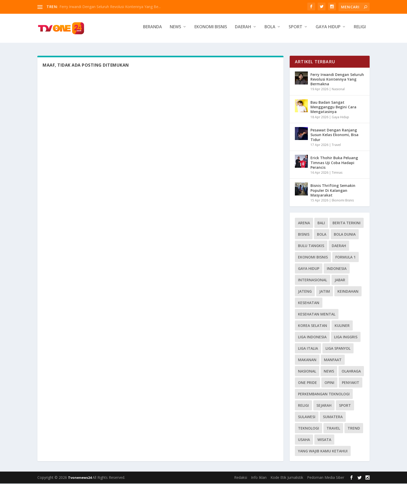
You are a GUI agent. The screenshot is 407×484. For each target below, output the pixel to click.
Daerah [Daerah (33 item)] (339, 246)
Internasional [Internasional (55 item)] (312, 280)
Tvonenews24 (80, 478)
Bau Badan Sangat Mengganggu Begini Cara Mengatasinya (333, 107)
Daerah (243, 30)
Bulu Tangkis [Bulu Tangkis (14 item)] (311, 246)
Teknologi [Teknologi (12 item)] (308, 428)
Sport (295, 30)
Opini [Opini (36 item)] (329, 383)
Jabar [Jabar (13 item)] (340, 280)
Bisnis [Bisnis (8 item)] (303, 234)
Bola (269, 30)
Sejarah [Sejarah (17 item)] (323, 405)
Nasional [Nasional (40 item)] (307, 371)
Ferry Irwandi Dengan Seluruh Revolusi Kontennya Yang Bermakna (337, 80)
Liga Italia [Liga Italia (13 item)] (308, 348)
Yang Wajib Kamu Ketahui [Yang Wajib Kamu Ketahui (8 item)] (323, 451)
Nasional (338, 90)
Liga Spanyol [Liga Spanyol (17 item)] (337, 348)
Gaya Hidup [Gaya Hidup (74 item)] (308, 268)
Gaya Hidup (328, 30)
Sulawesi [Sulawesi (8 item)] (306, 417)
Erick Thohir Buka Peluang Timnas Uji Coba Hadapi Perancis (334, 163)
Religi (360, 30)
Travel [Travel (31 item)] (333, 428)
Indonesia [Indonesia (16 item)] (337, 268)
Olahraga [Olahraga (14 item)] (351, 371)
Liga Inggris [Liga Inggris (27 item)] (345, 337)
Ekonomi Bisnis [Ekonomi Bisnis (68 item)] (313, 257)
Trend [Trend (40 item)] (354, 428)
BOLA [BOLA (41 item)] (321, 234)
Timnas (337, 173)
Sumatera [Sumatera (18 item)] (333, 417)
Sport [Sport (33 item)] (345, 405)
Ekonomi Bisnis (210, 30)
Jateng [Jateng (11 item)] (305, 291)
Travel (336, 145)
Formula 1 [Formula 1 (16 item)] (345, 257)
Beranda (152, 30)
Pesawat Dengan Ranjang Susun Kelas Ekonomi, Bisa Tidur (334, 135)
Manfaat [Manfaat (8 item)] (333, 360)
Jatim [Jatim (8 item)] (324, 291)
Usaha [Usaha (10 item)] (304, 440)
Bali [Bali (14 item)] (321, 223)
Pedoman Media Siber (325, 477)
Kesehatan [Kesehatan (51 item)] (308, 303)
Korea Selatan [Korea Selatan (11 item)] (312, 326)
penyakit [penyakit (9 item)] (350, 383)
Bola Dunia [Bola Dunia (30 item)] (345, 234)
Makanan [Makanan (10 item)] (307, 360)
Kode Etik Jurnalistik (286, 477)
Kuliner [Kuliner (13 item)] (342, 326)
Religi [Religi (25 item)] (303, 405)
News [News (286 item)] (329, 371)
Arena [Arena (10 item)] (304, 223)
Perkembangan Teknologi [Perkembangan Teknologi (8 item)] (324, 394)
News (175, 30)
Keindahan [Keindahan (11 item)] (347, 291)
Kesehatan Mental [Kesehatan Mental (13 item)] (316, 314)
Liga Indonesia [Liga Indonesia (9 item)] (312, 337)
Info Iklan (259, 477)
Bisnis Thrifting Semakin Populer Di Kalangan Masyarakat (332, 191)
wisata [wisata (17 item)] (324, 440)
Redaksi (240, 477)
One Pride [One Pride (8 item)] (307, 383)
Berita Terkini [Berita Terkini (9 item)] (347, 223)
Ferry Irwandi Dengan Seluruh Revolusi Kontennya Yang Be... (110, 6)
